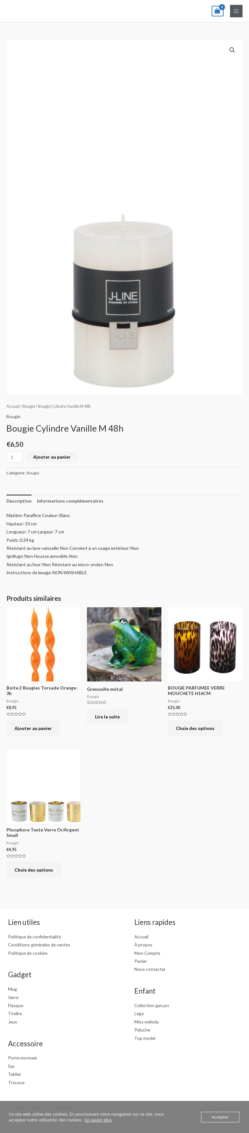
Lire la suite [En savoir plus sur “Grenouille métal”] (107, 716)
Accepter (220, 1117)
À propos (143, 944)
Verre (13, 997)
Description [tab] (19, 501)
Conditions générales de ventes (39, 944)
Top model (144, 1038)
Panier (140, 961)
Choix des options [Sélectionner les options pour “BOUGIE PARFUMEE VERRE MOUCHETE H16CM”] (195, 728)
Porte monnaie (22, 1057)
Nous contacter (150, 969)
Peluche (142, 1029)
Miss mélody (146, 1021)
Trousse (16, 1082)
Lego (139, 1013)
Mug (12, 989)
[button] (232, 50)
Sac (11, 1066)
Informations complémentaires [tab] (70, 501)
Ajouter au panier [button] (33, 728)
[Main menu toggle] (236, 11)
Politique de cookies (28, 953)
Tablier (14, 1074)
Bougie (29, 406)
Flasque (15, 1005)
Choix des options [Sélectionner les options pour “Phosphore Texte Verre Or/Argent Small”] (33, 870)
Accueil (13, 406)
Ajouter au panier (52, 457)
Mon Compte (147, 953)
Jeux (12, 1021)
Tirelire (15, 1013)
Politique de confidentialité (34, 936)
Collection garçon (151, 1005)
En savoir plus (98, 1120)
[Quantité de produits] (14, 457)
